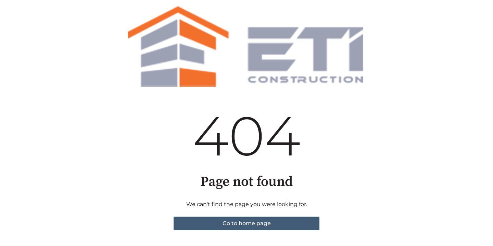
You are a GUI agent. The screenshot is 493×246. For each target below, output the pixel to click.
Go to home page (247, 223)
